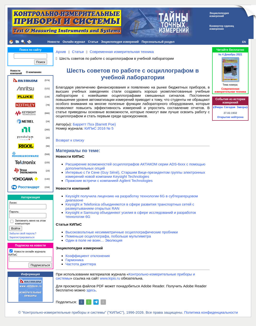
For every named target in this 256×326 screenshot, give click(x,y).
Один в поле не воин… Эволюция (93, 240)
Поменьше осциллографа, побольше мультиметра (108, 236)
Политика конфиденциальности (211, 312)
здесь (91, 290)
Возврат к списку (70, 140)
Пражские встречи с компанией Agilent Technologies (109, 180)
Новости (54, 42)
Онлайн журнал (74, 42)
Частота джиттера (80, 264)
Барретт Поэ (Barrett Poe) (94, 124)
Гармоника (74, 260)
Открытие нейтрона (230, 117)
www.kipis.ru (110, 278)
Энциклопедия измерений (120, 42)
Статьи (93, 42)
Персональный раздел (158, 42)
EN (244, 41)
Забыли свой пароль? (22, 233)
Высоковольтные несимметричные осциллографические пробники (121, 232)
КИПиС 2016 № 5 (98, 128)
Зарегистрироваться (21, 237)
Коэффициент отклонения (87, 256)
